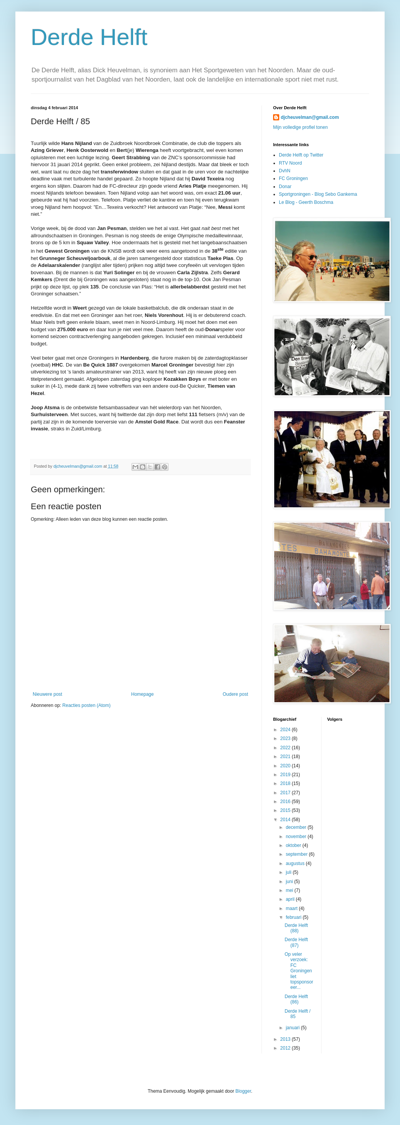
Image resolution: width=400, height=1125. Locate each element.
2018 (286, 783)
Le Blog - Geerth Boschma (306, 202)
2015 (286, 810)
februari (294, 917)
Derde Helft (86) (296, 999)
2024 (286, 729)
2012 (286, 1048)
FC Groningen (293, 178)
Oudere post (235, 694)
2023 (286, 738)
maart (292, 908)
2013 (286, 1039)
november (297, 836)
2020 (286, 765)
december (297, 827)
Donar (285, 186)
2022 (286, 747)
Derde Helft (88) (296, 928)
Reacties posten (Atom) (86, 705)
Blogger (243, 1091)
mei (290, 890)
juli (289, 872)
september (297, 854)
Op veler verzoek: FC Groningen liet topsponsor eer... (299, 971)
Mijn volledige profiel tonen (300, 127)
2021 (286, 756)
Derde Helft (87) (296, 942)
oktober (294, 845)
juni (290, 881)
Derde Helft (89, 37)
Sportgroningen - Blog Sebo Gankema (318, 194)
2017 (286, 792)
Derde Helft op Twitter (301, 155)
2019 (286, 774)
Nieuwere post (47, 694)
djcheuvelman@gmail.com (310, 117)
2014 (286, 819)
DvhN (284, 170)
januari (293, 1027)
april (291, 899)
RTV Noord (290, 163)
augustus (296, 863)
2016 (286, 801)
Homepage (142, 694)
